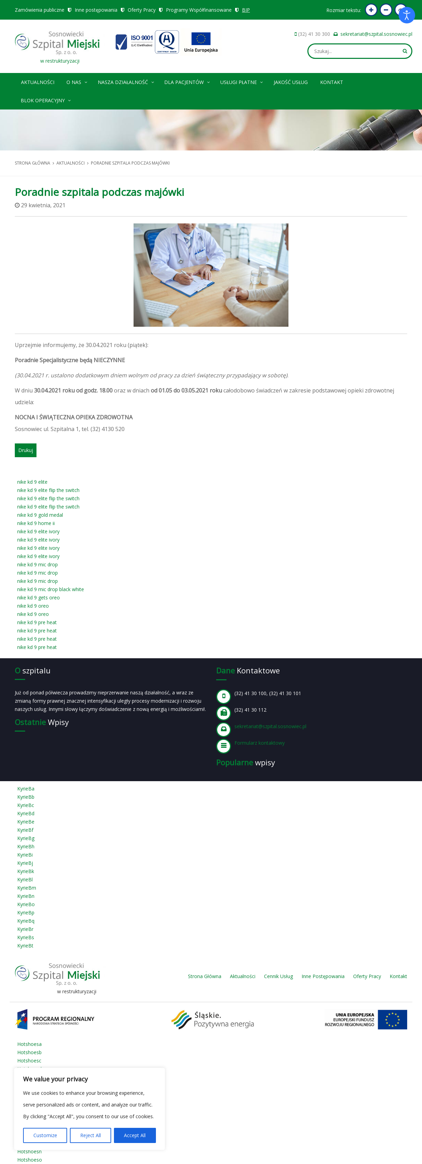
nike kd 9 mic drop (37, 564)
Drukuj (25, 450)
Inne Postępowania (323, 976)
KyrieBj (25, 863)
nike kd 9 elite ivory (38, 531)
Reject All (90, 1135)
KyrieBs (25, 937)
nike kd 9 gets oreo (38, 597)
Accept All (135, 1135)
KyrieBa (25, 788)
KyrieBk (25, 871)
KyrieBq (25, 920)
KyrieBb (25, 797)
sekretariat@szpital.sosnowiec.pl (376, 34)
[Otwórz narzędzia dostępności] (407, 15)
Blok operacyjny (46, 99)
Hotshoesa (29, 1044)
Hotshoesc (29, 1060)
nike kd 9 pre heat (37, 622)
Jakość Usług (291, 82)
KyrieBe (25, 821)
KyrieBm (26, 887)
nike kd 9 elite (32, 482)
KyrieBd (25, 813)
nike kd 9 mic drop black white (50, 589)
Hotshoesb (29, 1052)
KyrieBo (26, 904)
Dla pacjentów (187, 81)
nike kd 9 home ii (36, 523)
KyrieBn (25, 896)
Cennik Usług (278, 976)
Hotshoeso (29, 1159)
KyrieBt (25, 945)
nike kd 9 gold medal (40, 515)
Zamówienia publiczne (39, 10)
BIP (246, 10)
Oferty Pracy (142, 10)
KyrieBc (25, 805)
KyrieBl (25, 879)
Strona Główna (204, 976)
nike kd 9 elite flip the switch (48, 490)
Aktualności (37, 82)
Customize (45, 1135)
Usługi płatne (242, 81)
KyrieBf (25, 830)
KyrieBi (25, 854)
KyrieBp (25, 912)
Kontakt (331, 82)
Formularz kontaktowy (259, 743)
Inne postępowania (96, 10)
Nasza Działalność (126, 81)
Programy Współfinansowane (199, 10)
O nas (77, 81)
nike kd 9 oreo (33, 605)
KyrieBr (25, 929)
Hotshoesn (29, 1151)
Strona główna (32, 163)
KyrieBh (25, 846)
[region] (89, 1109)
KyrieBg (25, 838)
